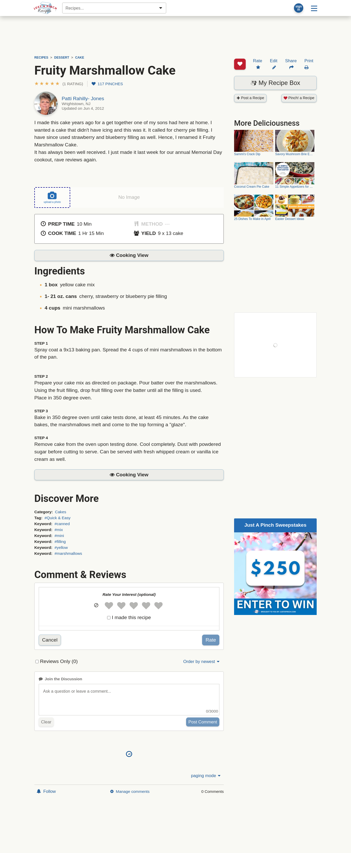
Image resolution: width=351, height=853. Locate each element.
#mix (58, 529)
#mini (59, 535)
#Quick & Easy (58, 517)
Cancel (50, 639)
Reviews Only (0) (59, 661)
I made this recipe (131, 617)
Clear (46, 722)
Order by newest (201, 661)
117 (107, 84)
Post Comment (202, 722)
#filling (60, 541)
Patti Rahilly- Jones (83, 98)
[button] (58, 84)
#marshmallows (68, 553)
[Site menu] (314, 8)
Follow (46, 791)
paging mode (206, 775)
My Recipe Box (275, 63)
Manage (130, 791)
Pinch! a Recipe (299, 78)
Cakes (60, 511)
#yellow (61, 547)
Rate (210, 639)
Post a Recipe (250, 78)
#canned (62, 523)
